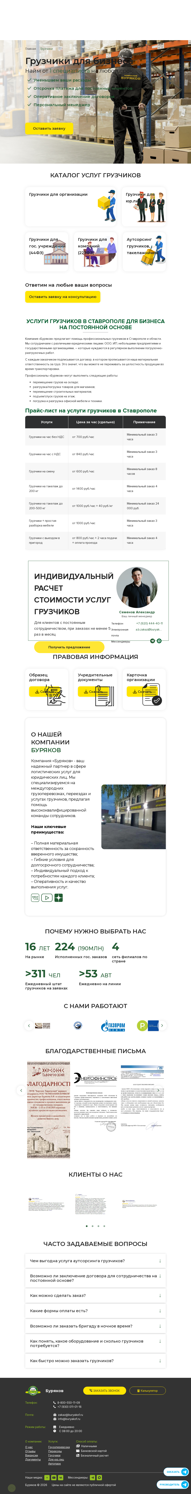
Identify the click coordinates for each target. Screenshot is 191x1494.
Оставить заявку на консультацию (62, 297)
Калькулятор (147, 1390)
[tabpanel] (133, 817)
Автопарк (54, 1463)
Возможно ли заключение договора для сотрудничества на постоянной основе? (93, 1278)
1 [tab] (87, 1226)
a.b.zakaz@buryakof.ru (150, 629)
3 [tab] (98, 1226)
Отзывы (30, 1451)
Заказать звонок (105, 1390)
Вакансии (31, 1455)
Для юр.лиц (56, 1459)
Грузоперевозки (59, 1447)
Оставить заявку (49, 128)
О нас (29, 1447)
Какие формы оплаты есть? (59, 1310)
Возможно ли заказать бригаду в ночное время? (81, 1326)
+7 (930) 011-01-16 (69, 1406)
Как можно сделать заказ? (58, 1295)
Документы (33, 1459)
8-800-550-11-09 (68, 1402)
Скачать (93, 691)
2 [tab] (93, 1226)
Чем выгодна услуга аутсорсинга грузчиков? (77, 1260)
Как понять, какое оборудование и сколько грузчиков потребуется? (86, 1343)
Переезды (55, 1451)
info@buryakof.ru (69, 1419)
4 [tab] (104, 1226)
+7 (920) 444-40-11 (149, 623)
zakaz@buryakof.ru (70, 1414)
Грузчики (54, 1455)
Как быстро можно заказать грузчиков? (72, 1360)
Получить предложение (69, 647)
